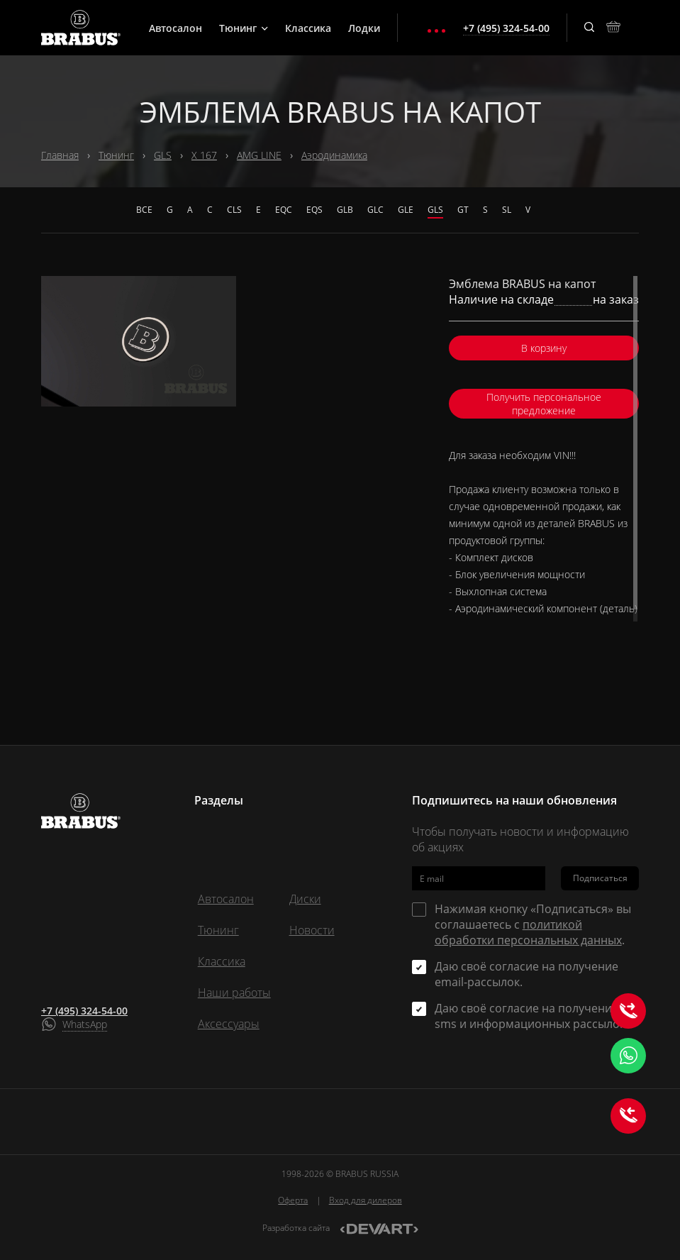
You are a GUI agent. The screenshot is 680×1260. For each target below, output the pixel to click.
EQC (283, 210)
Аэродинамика (334, 155)
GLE (405, 210)
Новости (312, 930)
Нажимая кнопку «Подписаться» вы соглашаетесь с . (533, 924)
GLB (345, 210)
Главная (60, 155)
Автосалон (175, 28)
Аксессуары (229, 1024)
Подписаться (600, 878)
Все (144, 210)
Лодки (364, 28)
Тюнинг (243, 28)
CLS (234, 210)
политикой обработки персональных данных (528, 932)
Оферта (293, 1200)
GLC (375, 210)
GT (463, 210)
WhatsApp (84, 1024)
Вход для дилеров (365, 1200)
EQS (314, 210)
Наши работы (234, 992)
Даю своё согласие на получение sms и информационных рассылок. (531, 1016)
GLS (163, 155)
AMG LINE (259, 155)
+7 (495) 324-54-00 (84, 1010)
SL (506, 210)
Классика (308, 28)
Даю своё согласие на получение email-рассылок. (526, 974)
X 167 (204, 155)
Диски (305, 899)
